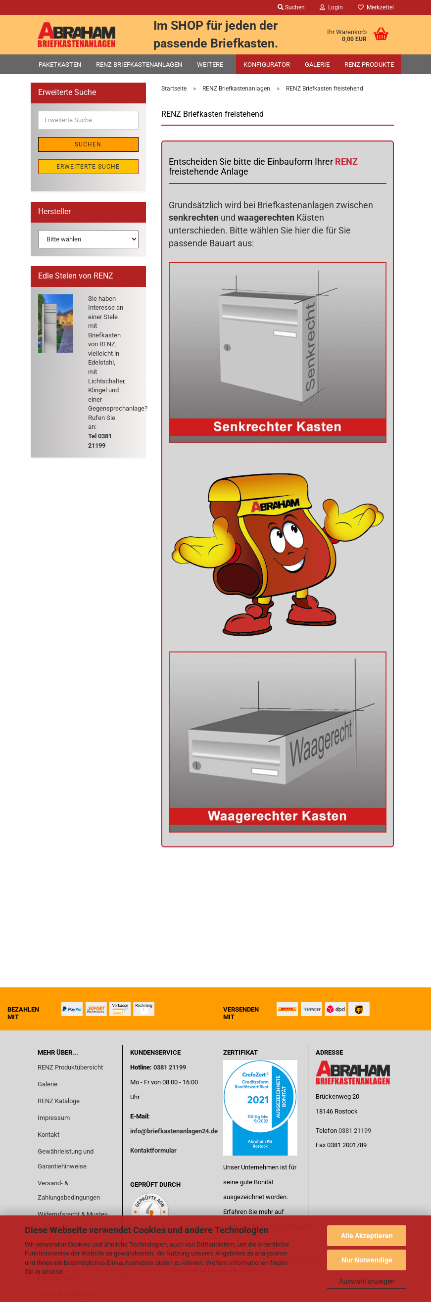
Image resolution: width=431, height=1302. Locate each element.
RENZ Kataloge (59, 1101)
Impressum (54, 1117)
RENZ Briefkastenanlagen (139, 64)
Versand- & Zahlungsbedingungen (69, 1190)
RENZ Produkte (369, 64)
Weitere (210, 64)
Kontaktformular (153, 1150)
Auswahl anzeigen (367, 1281)
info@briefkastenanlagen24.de (174, 1131)
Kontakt (48, 1134)
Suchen (88, 144)
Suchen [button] (291, 7)
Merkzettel (376, 7)
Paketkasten (60, 64)
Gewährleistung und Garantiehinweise (66, 1159)
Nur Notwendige (366, 1260)
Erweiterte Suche (88, 166)
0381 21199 (169, 1067)
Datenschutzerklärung (95, 1271)
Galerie (317, 64)
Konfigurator (266, 64)
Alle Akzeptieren (367, 1236)
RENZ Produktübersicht (70, 1067)
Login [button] (331, 7)
